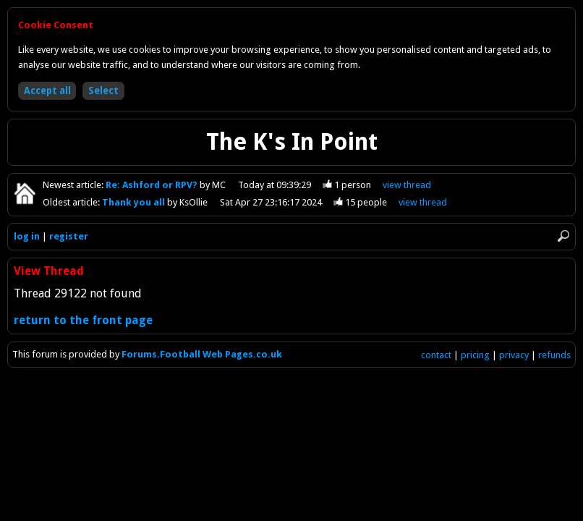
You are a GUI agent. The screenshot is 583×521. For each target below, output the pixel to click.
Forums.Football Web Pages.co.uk (202, 354)
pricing (475, 355)
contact (436, 355)
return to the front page (83, 320)
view (407, 184)
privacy (514, 355)
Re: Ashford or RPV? (153, 184)
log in (27, 236)
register (68, 236)
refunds (554, 355)
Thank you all (134, 202)
